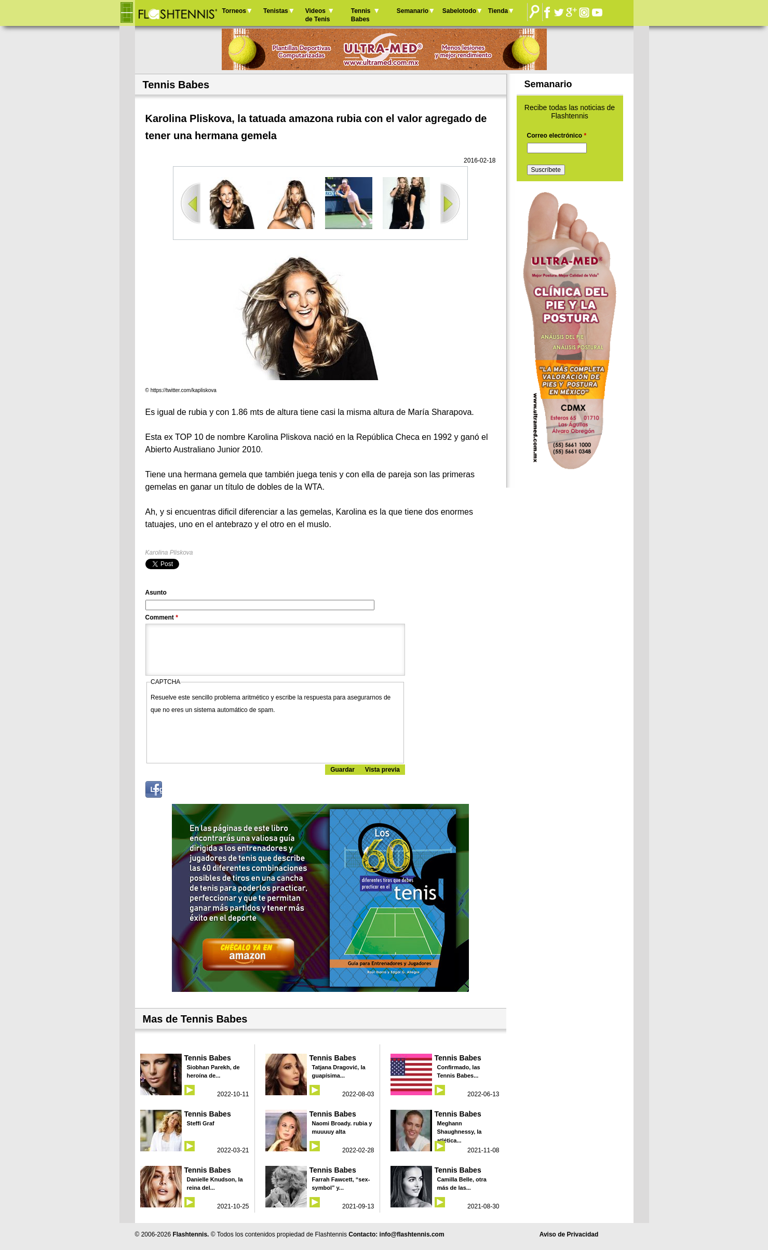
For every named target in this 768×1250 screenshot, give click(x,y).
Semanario (412, 11)
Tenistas (275, 11)
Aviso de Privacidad (569, 1234)
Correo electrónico (557, 135)
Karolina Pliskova (169, 552)
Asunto (156, 592)
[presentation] (229, 736)
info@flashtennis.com (412, 1234)
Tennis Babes (361, 15)
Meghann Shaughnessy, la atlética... (459, 1132)
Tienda (498, 11)
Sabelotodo (459, 11)
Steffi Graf (200, 1123)
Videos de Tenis (317, 15)
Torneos (234, 11)
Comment (161, 617)
